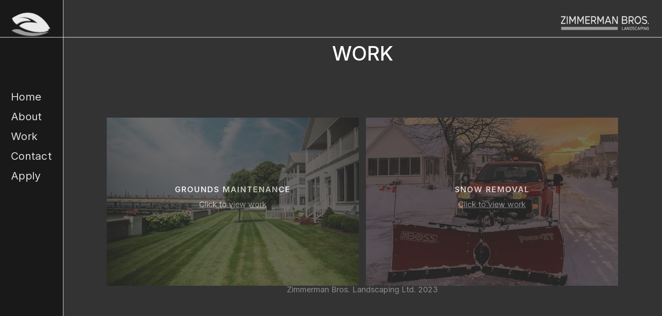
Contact (31, 156)
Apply (25, 175)
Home (26, 96)
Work (24, 136)
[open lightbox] (233, 202)
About (26, 116)
